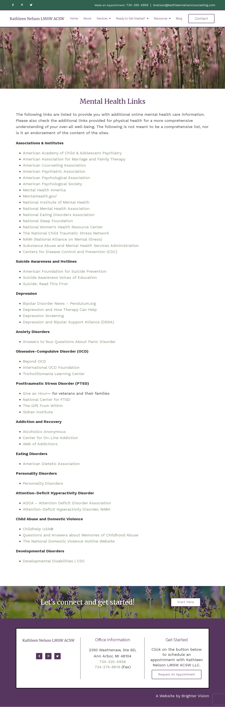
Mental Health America (44, 190)
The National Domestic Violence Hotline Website (69, 541)
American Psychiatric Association (54, 171)
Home (74, 18)
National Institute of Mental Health (56, 202)
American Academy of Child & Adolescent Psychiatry (72, 153)
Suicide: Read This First (45, 284)
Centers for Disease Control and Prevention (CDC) (70, 252)
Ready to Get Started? (130, 18)
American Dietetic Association (51, 464)
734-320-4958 (137, 5)
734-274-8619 (107, 667)
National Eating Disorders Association (59, 215)
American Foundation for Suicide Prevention (65, 271)
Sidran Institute (38, 412)
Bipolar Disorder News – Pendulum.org (59, 303)
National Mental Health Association (56, 208)
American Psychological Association (56, 178)
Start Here (185, 602)
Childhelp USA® (38, 529)
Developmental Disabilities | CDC (54, 561)
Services (102, 18)
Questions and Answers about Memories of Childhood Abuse (80, 535)
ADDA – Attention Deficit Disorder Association (67, 503)
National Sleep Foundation (48, 221)
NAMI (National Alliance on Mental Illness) (62, 239)
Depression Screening (43, 316)
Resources (161, 18)
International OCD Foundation (51, 367)
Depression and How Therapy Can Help (60, 309)
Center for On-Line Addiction (50, 438)
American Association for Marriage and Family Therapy (74, 159)
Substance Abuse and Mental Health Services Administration (81, 245)
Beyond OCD (34, 361)
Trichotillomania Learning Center (54, 374)
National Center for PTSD (47, 399)
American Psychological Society (52, 184)
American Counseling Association (54, 165)
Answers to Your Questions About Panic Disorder (70, 341)
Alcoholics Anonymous (44, 431)
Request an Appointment (176, 674)
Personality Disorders (43, 483)
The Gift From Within (43, 405)
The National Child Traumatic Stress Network (66, 233)
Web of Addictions (40, 444)
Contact (201, 18)
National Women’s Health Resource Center (63, 227)
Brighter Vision (195, 696)
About (87, 18)
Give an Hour (35, 393)
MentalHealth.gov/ (40, 196)
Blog (179, 18)
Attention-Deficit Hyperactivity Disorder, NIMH (66, 509)
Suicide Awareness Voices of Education (60, 277)
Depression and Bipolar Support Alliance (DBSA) (68, 322)
